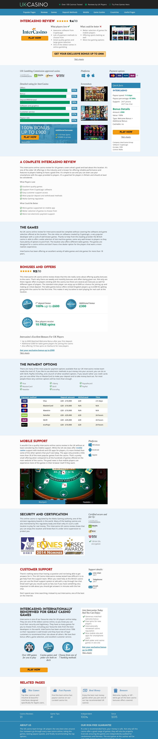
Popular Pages (29, 12)
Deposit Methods (69, 12)
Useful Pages (129, 12)
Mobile (86, 12)
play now (34, 38)
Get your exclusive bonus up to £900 (79, 54)
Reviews (44, 12)
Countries (114, 12)
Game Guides (99, 12)
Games (54, 12)
